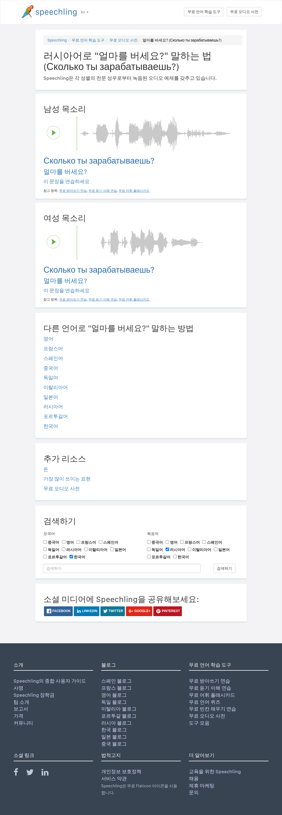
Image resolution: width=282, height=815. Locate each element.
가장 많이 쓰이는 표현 (67, 479)
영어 (48, 339)
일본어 (50, 397)
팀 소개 (21, 702)
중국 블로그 (114, 744)
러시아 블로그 (116, 723)
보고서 (21, 709)
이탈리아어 (55, 387)
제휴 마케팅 (201, 785)
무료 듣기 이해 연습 (210, 688)
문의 (194, 792)
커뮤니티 (23, 723)
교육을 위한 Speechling (215, 771)
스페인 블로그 (116, 681)
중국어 (50, 368)
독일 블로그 (114, 702)
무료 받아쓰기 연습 (209, 681)
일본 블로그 (114, 737)
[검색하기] (122, 568)
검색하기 (224, 568)
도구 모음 (199, 723)
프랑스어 (53, 348)
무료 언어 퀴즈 (204, 702)
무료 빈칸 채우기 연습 (212, 709)
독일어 (50, 377)
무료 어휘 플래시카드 (212, 695)
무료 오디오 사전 (244, 11)
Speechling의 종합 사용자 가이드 (50, 681)
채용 (194, 778)
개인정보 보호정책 (121, 771)
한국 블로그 (114, 730)
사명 (18, 688)
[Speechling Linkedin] (48, 773)
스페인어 (53, 358)
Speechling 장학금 (34, 695)
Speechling (57, 40)
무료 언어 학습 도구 (204, 11)
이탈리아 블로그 (119, 709)
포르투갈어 (55, 416)
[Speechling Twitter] (33, 773)
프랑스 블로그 (116, 688)
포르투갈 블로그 (119, 716)
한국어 (50, 426)
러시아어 (53, 406)
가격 (18, 716)
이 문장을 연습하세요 (66, 181)
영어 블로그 (114, 695)
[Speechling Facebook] (19, 773)
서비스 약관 (114, 778)
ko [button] (84, 12)
